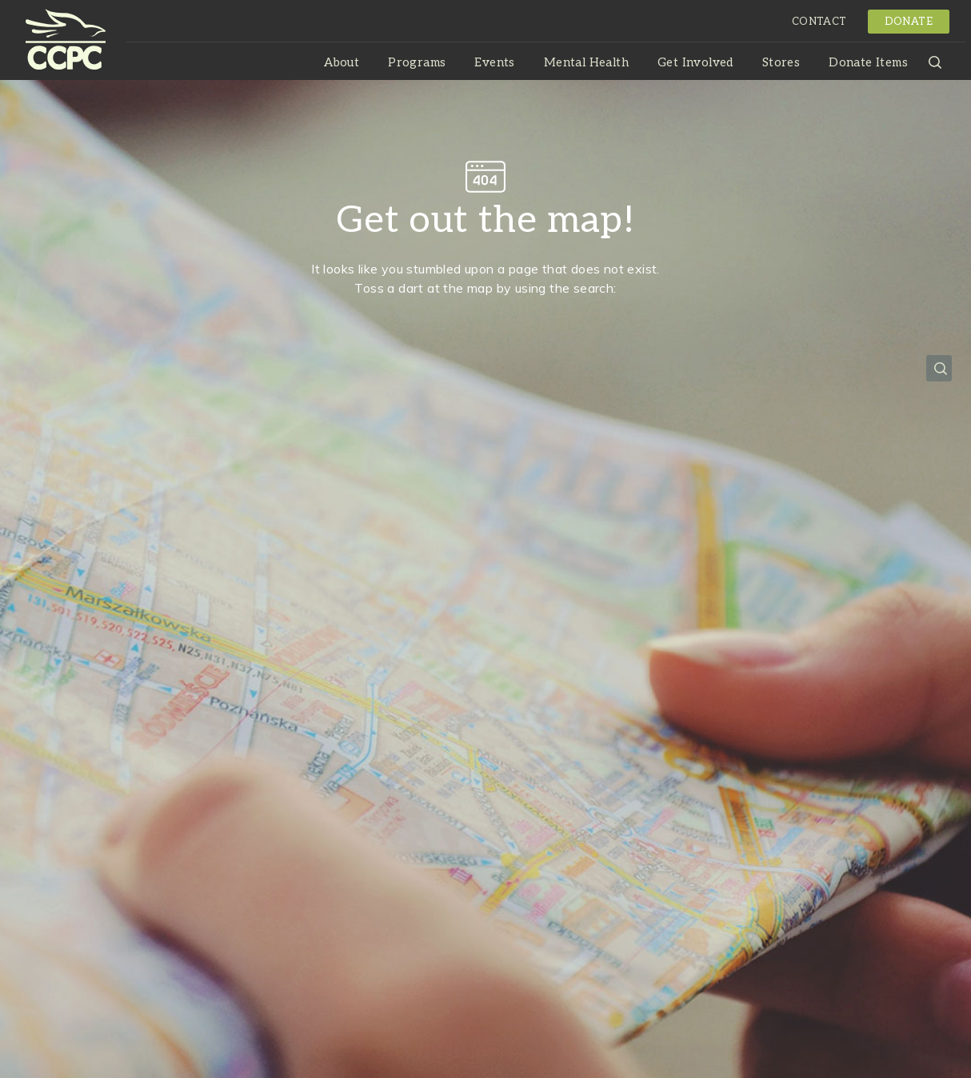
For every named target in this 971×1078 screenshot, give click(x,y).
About (341, 62)
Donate (909, 21)
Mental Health (586, 62)
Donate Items (868, 62)
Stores (781, 62)
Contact (819, 21)
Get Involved (695, 62)
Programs (417, 62)
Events (494, 62)
